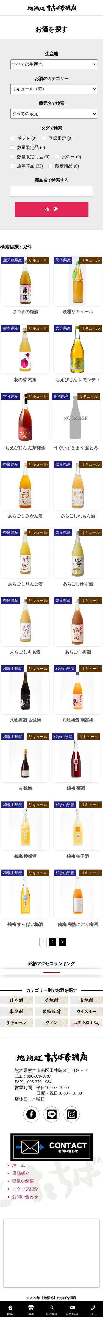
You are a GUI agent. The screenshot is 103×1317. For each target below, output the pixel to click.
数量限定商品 (33, 156)
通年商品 (30, 166)
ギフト (26, 138)
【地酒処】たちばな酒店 (58, 1298)
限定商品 (67, 166)
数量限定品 (31, 147)
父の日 (71, 156)
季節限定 (60, 138)
